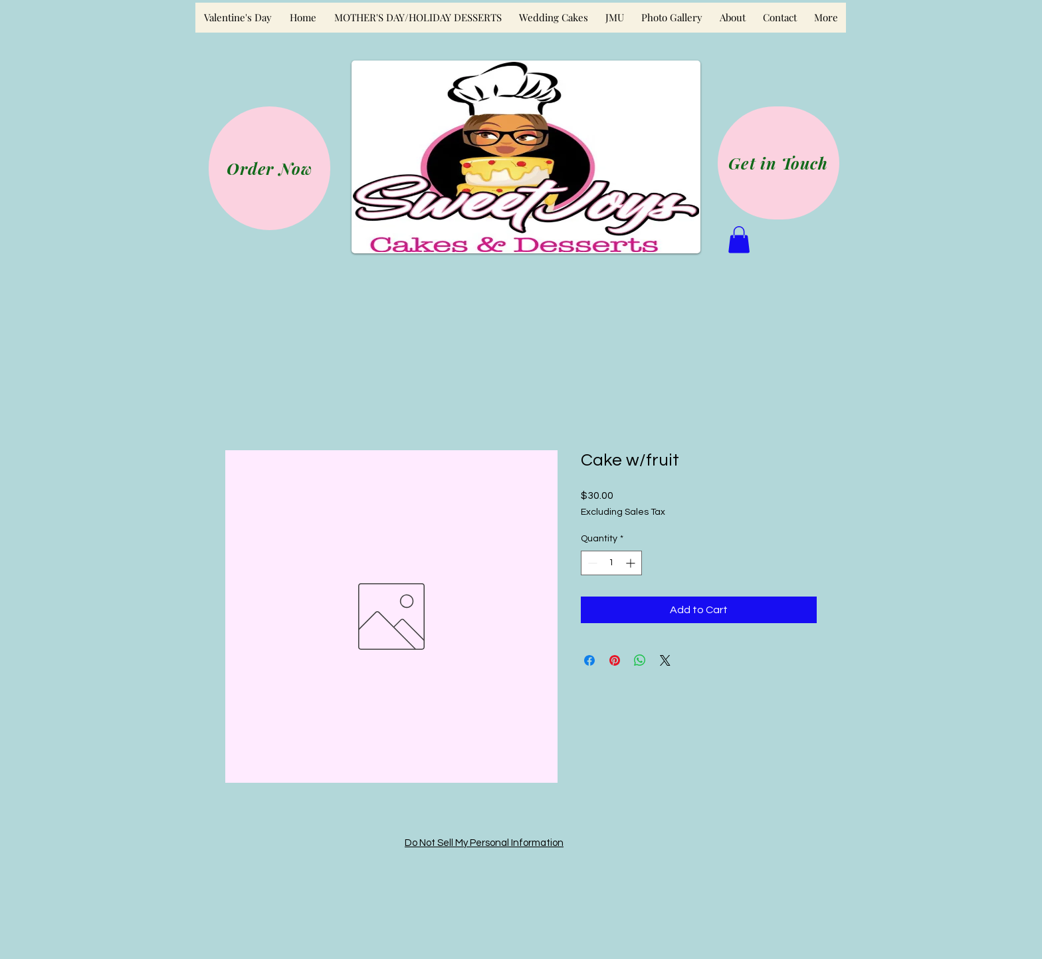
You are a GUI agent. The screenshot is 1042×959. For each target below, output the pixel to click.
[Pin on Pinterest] (615, 660)
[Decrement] (591, 563)
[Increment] (631, 563)
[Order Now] (269, 168)
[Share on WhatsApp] (640, 660)
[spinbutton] (611, 563)
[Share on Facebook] (589, 660)
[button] (739, 239)
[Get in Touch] (778, 162)
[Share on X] (665, 660)
